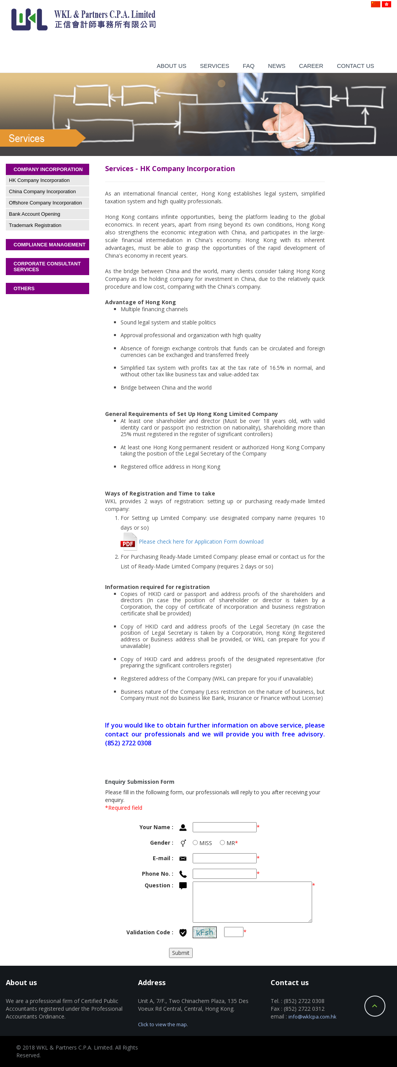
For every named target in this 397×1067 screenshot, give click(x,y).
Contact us (355, 65)
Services (215, 65)
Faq (248, 65)
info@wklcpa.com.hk (312, 1016)
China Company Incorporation (42, 191)
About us (171, 65)
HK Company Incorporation (39, 180)
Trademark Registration (35, 225)
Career (311, 65)
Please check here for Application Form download (192, 541)
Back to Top (374, 1006)
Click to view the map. (163, 1024)
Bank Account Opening (34, 214)
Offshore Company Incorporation (45, 203)
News (276, 65)
